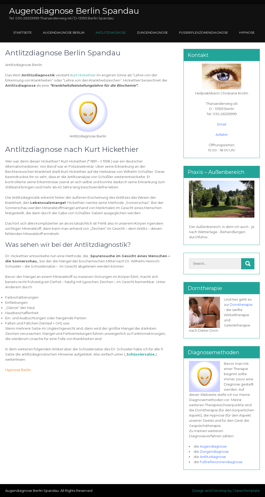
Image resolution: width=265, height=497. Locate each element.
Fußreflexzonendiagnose (203, 32)
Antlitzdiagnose (110, 32)
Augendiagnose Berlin (63, 32)
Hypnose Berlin (18, 370)
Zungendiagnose (152, 32)
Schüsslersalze (140, 354)
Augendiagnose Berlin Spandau (74, 11)
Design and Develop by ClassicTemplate (226, 490)
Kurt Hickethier (83, 75)
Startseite (22, 32)
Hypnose (247, 32)
